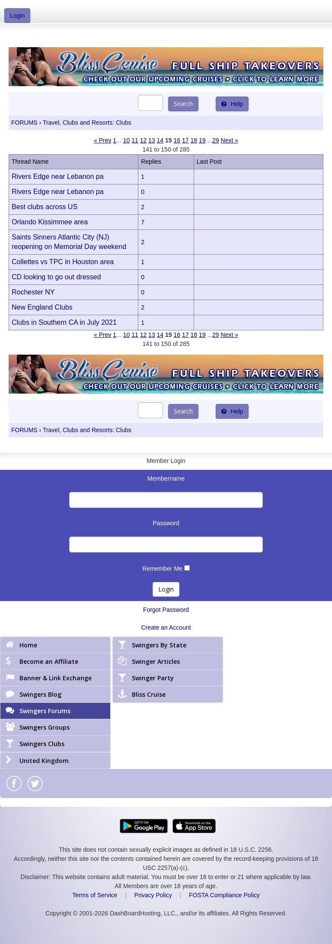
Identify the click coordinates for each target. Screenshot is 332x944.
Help (232, 103)
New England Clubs (42, 307)
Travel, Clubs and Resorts (77, 122)
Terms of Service (94, 895)
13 (151, 140)
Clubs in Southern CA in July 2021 (64, 322)
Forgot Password (166, 609)
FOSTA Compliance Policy (224, 895)
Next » (229, 140)
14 (160, 140)
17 (185, 140)
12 (143, 140)
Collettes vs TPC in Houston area (63, 261)
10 (126, 140)
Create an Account (166, 627)
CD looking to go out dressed (56, 277)
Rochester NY (33, 292)
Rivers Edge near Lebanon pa (58, 176)
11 (134, 140)
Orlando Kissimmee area (50, 222)
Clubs (123, 122)
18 (193, 140)
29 (215, 140)
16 (177, 140)
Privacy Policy (153, 895)
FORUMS (24, 122)
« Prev (102, 140)
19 (202, 140)
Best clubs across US (44, 206)
